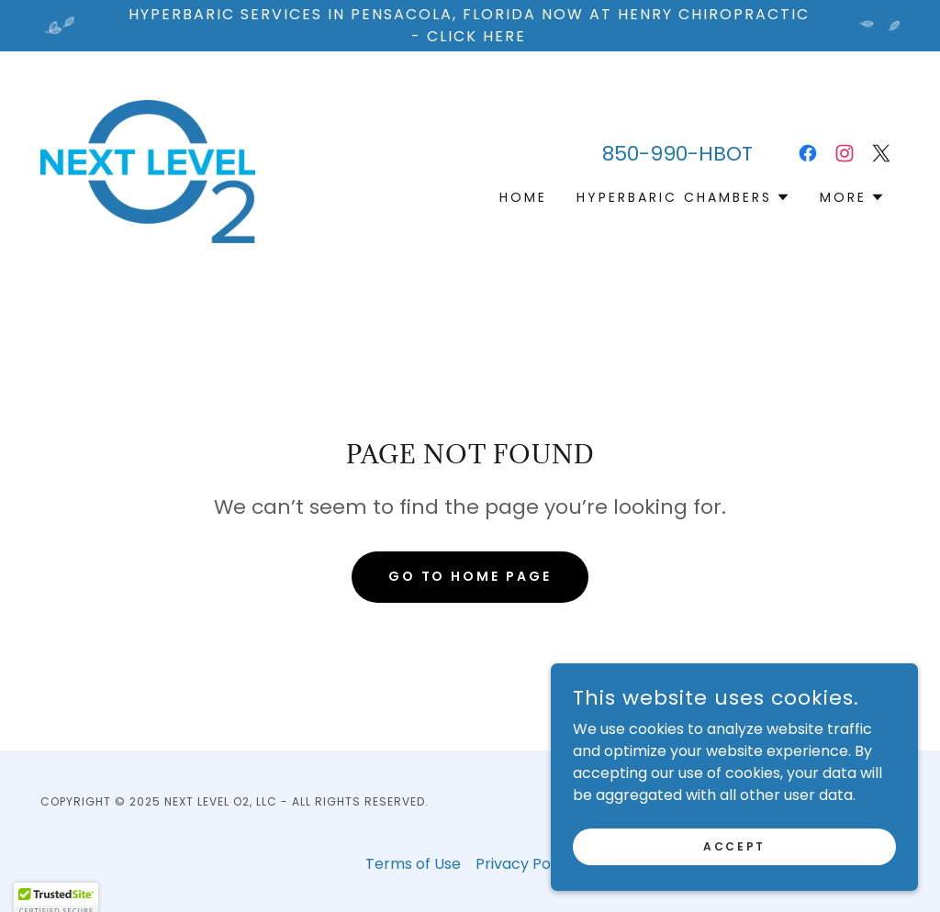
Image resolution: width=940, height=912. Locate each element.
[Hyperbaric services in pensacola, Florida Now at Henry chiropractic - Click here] (470, 26)
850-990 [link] (645, 153)
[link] (147, 170)
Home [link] (523, 197)
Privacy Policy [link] (525, 863)
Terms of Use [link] (413, 863)
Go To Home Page (470, 576)
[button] (683, 197)
